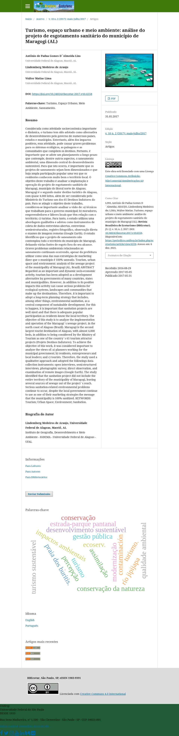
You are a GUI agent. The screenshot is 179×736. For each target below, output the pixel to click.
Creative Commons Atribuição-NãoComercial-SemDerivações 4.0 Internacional (124, 180)
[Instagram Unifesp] (11, 734)
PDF (113, 98)
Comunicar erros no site (34, 726)
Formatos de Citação (119, 255)
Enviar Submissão (39, 494)
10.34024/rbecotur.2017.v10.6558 (123, 233)
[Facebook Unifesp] (1, 734)
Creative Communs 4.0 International (103, 694)
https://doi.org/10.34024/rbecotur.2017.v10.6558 (62, 94)
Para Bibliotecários (36, 477)
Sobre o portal (9, 726)
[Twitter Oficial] (6, 734)
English (30, 620)
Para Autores (32, 471)
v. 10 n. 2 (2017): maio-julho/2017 (67, 19)
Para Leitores (33, 466)
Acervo (40, 19)
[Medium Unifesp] (27, 734)
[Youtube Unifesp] (17, 734)
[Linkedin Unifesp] (22, 734)
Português (31, 625)
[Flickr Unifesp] (33, 734)
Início (28, 19)
